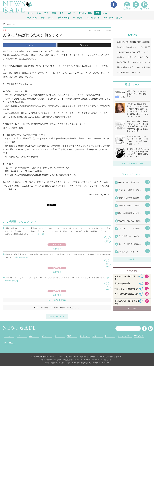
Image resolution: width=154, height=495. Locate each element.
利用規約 (83, 357)
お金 (105, 13)
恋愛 (97, 13)
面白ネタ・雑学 (85, 13)
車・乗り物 (77, 17)
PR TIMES (8, 343)
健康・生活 (32, 17)
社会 (39, 13)
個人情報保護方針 (72, 357)
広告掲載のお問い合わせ (39, 357)
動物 (42, 17)
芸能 (54, 13)
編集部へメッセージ (57, 357)
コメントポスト (92, 17)
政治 (46, 13)
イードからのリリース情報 (104, 357)
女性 (61, 13)
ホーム (7, 336)
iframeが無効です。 (57, 269)
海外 (56, 336)
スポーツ (71, 13)
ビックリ (109, 336)
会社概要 (92, 357)
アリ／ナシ (108, 17)
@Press (118, 357)
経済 (44, 336)
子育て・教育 (63, 17)
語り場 (119, 17)
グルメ (51, 17)
